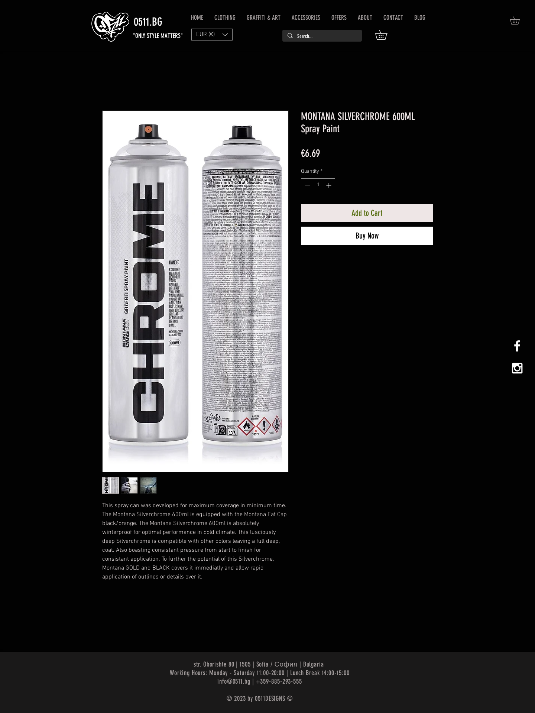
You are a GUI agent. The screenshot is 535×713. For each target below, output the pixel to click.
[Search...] (321, 36)
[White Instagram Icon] (517, 368)
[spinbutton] (318, 185)
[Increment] (329, 185)
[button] (386, 35)
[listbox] (212, 34)
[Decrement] (306, 185)
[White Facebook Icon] (517, 345)
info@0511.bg (233, 681)
